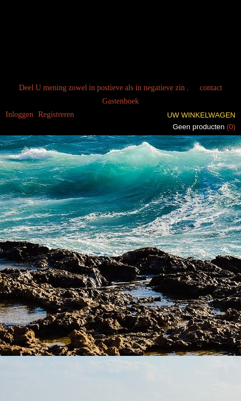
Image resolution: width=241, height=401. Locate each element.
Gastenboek (120, 101)
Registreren (56, 114)
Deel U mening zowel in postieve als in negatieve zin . (104, 88)
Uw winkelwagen (201, 115)
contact (211, 88)
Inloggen (19, 114)
